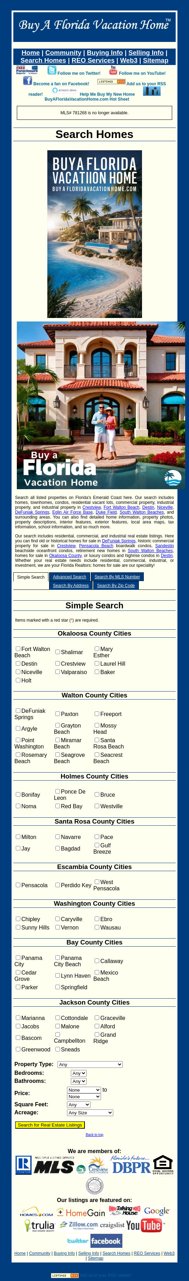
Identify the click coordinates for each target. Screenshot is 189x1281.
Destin (148, 507)
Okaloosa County (65, 555)
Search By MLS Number (117, 576)
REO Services (93, 60)
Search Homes (43, 60)
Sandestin (164, 545)
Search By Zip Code (116, 585)
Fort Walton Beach (122, 507)
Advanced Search (69, 576)
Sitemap (156, 60)
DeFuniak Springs (32, 512)
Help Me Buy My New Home (107, 94)
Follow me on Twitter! (79, 73)
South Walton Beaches (142, 512)
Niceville (165, 507)
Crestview (91, 507)
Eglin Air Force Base (72, 512)
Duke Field (106, 512)
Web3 (128, 60)
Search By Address (71, 585)
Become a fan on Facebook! (61, 83)
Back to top (94, 1135)
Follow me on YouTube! (142, 73)
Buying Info (105, 52)
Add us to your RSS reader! (105, 1275)
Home (31, 52)
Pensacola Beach (96, 545)
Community (63, 52)
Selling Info (146, 52)
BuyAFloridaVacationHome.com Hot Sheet (87, 99)
